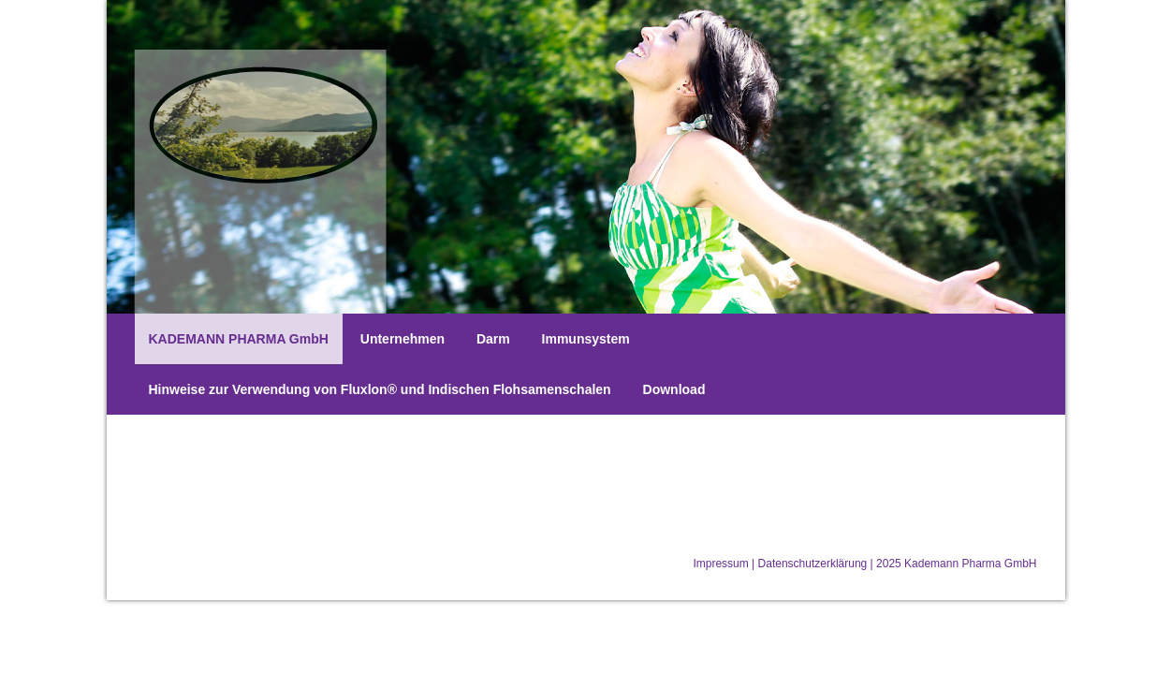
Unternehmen (402, 338)
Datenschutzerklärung (813, 563)
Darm (493, 338)
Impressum (720, 563)
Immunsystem (586, 338)
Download (674, 389)
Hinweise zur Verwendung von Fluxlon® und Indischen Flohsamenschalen (380, 389)
